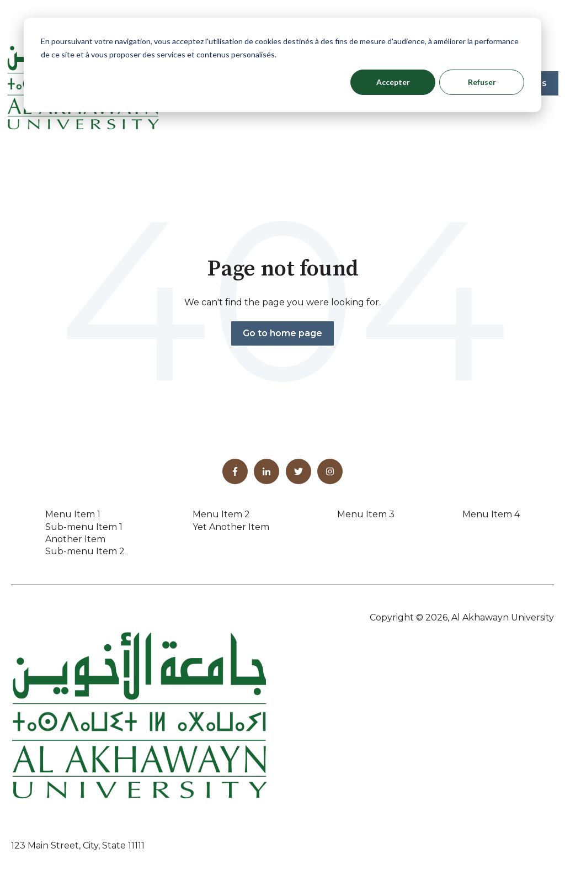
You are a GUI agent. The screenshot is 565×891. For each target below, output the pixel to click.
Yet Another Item (231, 527)
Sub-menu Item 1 (83, 527)
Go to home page (282, 333)
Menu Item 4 (491, 514)
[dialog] (282, 65)
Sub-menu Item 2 (85, 551)
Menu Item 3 (366, 514)
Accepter (393, 82)
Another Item (75, 539)
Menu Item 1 (72, 514)
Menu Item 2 (221, 514)
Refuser (482, 82)
